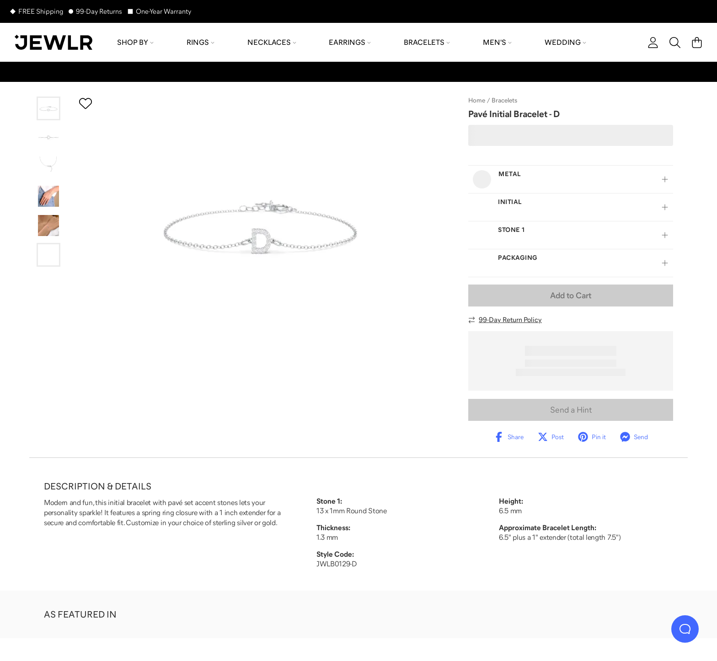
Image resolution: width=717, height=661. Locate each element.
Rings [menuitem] (200, 42)
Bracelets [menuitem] (427, 42)
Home (476, 100)
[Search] (674, 42)
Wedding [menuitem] (565, 42)
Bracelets (504, 100)
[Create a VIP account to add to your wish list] (85, 103)
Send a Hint (571, 410)
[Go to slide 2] (48, 138)
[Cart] (696, 42)
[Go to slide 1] (48, 108)
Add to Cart (570, 295)
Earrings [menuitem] (350, 42)
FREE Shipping (40, 11)
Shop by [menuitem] (135, 42)
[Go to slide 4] (48, 196)
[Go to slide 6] (48, 255)
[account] (652, 42)
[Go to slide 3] (48, 167)
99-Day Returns (99, 11)
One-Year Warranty (163, 11)
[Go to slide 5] (48, 225)
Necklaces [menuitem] (271, 42)
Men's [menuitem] (497, 42)
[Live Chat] (685, 629)
